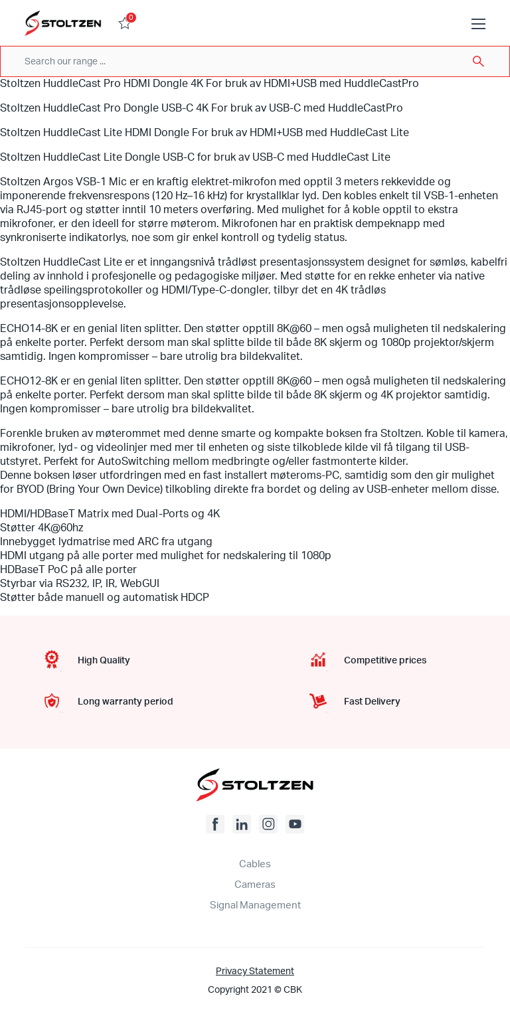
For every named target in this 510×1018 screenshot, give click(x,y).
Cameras (255, 885)
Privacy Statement (255, 971)
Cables (255, 864)
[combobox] (255, 61)
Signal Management (255, 905)
